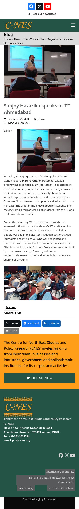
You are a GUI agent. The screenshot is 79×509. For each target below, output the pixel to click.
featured (11, 307)
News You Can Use (18, 123)
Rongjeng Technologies (45, 499)
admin (41, 119)
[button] (73, 25)
